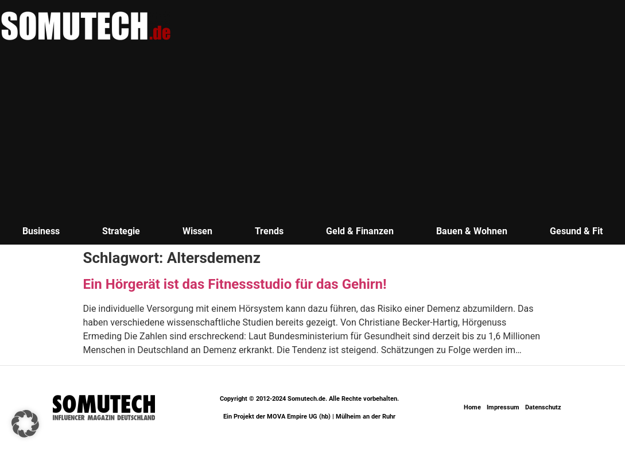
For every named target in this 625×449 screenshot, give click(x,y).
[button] (25, 423)
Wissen (197, 231)
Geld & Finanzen (360, 231)
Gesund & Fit (576, 231)
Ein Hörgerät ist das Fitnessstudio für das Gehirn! (235, 284)
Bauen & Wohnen (471, 231)
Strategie (121, 231)
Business (41, 231)
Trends (269, 231)
